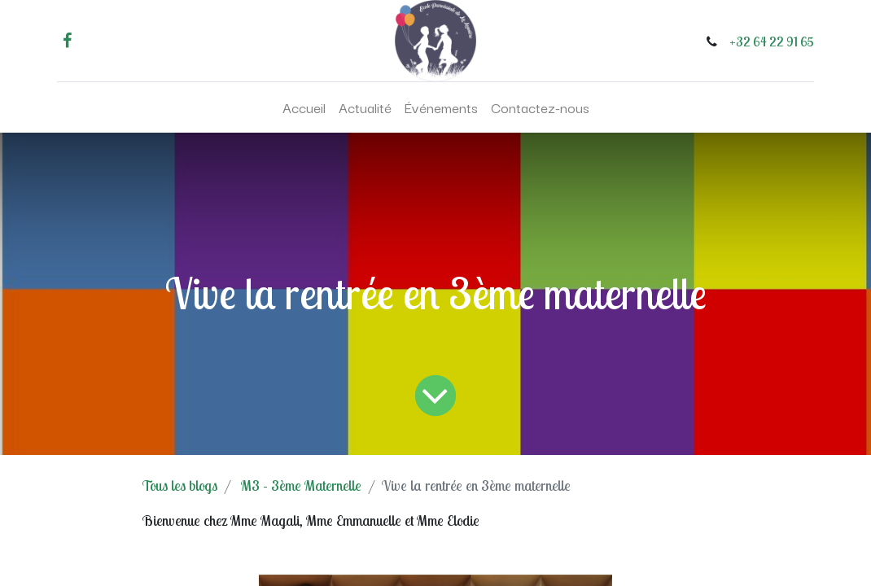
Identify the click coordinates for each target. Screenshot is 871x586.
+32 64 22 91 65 (771, 41)
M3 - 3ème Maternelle (301, 485)
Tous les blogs (179, 485)
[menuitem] (304, 107)
